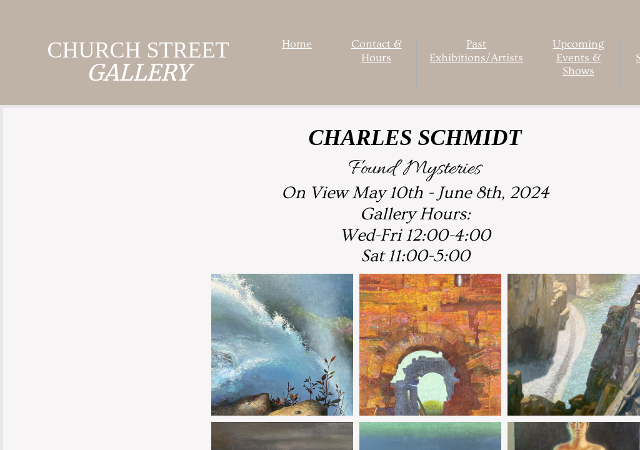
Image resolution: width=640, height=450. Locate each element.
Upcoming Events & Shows (578, 58)
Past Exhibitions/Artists (476, 51)
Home (297, 44)
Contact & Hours (376, 51)
